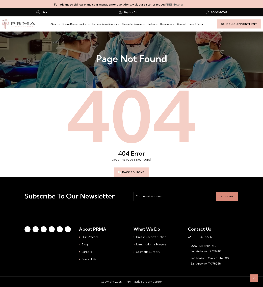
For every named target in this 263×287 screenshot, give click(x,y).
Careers (87, 251)
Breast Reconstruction (75, 23)
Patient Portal (195, 23)
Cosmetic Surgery (132, 23)
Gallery (151, 23)
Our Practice (90, 237)
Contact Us (89, 259)
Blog (85, 244)
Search (43, 12)
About (54, 23)
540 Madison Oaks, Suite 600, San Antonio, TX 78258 (210, 261)
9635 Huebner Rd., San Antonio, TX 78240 (206, 248)
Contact (181, 23)
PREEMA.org (174, 4)
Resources (166, 23)
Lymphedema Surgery (104, 23)
